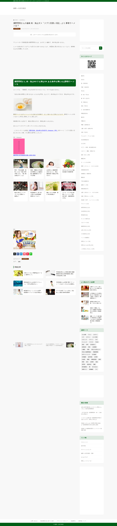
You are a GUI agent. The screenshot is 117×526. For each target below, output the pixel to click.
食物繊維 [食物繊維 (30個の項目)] (91, 369)
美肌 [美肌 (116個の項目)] (97, 361)
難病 (83, 177)
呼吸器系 (84, 113)
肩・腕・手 (85, 94)
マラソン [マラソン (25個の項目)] (91, 339)
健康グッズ (84, 185)
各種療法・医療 (86, 173)
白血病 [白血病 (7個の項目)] (83, 359)
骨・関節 (84, 102)
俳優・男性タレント (87, 196)
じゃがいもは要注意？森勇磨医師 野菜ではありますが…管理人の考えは (91, 418)
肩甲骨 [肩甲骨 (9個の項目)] (83, 364)
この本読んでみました (87, 248)
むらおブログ (84, 457)
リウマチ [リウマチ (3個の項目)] (91, 342)
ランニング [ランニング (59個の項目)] (84, 342)
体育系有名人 (85, 207)
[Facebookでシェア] (18, 254)
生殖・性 (84, 132)
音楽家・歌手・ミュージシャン (90, 200)
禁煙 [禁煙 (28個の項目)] (83, 361)
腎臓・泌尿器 (85, 124)
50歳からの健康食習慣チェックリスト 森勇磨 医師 (91, 429)
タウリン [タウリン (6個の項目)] (88, 337)
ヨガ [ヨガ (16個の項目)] (96, 339)
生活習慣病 (85, 139)
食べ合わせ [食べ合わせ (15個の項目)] (94, 366)
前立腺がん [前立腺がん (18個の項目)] (92, 344)
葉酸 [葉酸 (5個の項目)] (94, 364)
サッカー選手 (85, 218)
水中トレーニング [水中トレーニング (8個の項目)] (86, 354)
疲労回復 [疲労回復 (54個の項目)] (90, 356)
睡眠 (83, 158)
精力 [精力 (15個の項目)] (87, 361)
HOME (15, 20)
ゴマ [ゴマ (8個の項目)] (83, 337)
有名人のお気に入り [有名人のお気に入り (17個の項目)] (95, 349)
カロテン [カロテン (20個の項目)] (95, 334)
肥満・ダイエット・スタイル (89, 166)
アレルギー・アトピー (87, 136)
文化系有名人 (22, 20)
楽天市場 (83, 445)
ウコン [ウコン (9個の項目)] (89, 334)
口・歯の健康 (85, 109)
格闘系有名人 (85, 226)
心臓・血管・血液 (87, 128)
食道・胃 (84, 106)
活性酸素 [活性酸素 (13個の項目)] (84, 356)
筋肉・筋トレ (85, 154)
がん (83, 143)
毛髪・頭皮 (85, 87)
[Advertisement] (44, 63)
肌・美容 (84, 83)
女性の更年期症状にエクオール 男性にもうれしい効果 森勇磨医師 (91, 408)
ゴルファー (85, 222)
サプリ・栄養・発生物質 (88, 147)
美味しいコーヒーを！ (86, 460)
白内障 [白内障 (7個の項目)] (95, 356)
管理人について (85, 241)
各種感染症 (85, 169)
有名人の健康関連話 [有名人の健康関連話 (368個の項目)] (86, 352)
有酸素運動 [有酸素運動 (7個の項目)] (95, 352)
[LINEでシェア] (31, 254)
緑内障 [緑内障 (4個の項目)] (91, 361)
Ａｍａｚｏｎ (84, 442)
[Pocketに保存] (24, 254)
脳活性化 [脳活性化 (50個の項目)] (89, 364)
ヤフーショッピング (86, 449)
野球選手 (84, 215)
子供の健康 (85, 181)
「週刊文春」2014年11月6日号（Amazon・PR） (43, 130)
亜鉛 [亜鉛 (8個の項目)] (83, 344)
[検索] (100, 48)
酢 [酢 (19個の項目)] (89, 366)
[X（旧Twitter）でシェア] (14, 254)
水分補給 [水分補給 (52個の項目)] (94, 354)
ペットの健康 (85, 237)
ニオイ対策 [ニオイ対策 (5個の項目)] (94, 337)
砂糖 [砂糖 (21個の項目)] (100, 359)
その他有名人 (85, 233)
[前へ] (28, 345)
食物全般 (84, 188)
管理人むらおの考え (87, 245)
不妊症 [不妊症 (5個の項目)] (96, 342)
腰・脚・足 (85, 98)
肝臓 (83, 121)
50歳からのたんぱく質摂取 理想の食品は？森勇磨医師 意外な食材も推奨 (91, 424)
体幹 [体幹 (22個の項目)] (87, 344)
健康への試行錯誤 (19, 8)
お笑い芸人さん (86, 230)
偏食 (19, 261)
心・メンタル (86, 162)
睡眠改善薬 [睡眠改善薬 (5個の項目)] (93, 359)
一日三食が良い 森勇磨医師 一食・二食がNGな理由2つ (91, 413)
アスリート (85, 203)
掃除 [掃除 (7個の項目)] (88, 349)
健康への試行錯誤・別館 (87, 453)
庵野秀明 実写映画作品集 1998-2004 (24, 155)
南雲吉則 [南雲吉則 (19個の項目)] (84, 347)
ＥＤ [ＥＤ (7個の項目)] (96, 369)
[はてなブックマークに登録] (21, 254)
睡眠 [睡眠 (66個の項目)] (88, 359)
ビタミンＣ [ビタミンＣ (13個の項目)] (84, 339)
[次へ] (60, 345)
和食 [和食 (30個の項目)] (89, 347)
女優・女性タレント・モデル (89, 192)
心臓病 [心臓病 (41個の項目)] (83, 349)
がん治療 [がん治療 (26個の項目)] (84, 334)
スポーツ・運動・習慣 (88, 151)
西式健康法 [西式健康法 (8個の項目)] (84, 366)
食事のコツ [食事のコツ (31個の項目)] (84, 369)
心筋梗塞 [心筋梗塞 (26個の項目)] (94, 347)
